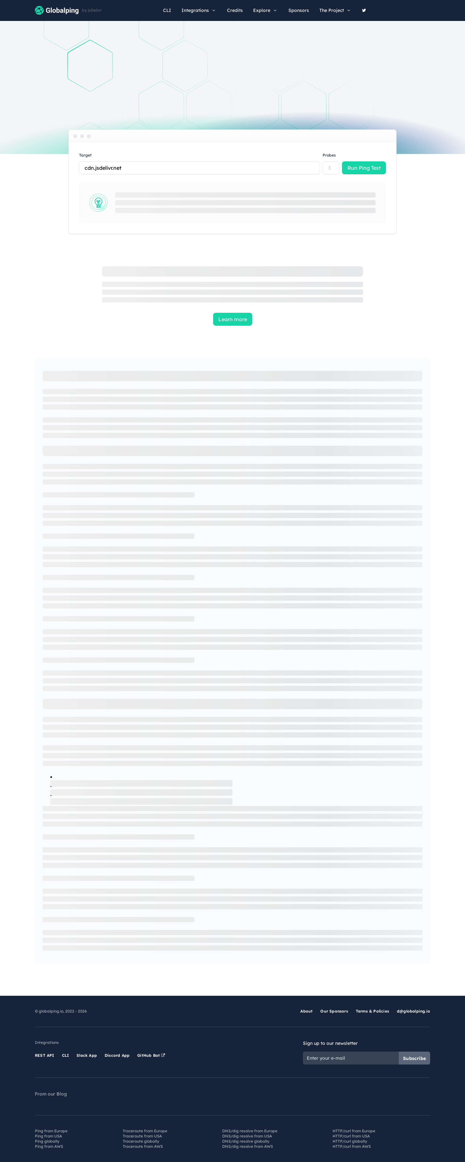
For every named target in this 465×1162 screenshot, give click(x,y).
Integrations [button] (199, 10)
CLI (167, 10)
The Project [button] (335, 10)
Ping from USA (48, 1136)
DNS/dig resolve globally (245, 1141)
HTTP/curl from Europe (354, 1130)
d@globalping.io (413, 1011)
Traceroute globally (141, 1141)
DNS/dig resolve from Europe (249, 1130)
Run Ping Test (364, 168)
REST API (44, 1055)
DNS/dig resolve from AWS (247, 1146)
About (306, 1011)
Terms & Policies (372, 1011)
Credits (235, 10)
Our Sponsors (334, 1011)
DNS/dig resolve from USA (247, 1136)
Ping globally (47, 1141)
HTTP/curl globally (350, 1141)
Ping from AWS (49, 1146)
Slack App (87, 1055)
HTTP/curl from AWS (352, 1146)
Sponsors (298, 10)
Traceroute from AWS (143, 1146)
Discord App (117, 1055)
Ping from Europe (51, 1130)
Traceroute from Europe (145, 1130)
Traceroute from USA (142, 1136)
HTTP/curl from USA (351, 1136)
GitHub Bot (151, 1055)
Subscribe (414, 1058)
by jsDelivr (92, 10)
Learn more (232, 319)
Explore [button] (265, 10)
